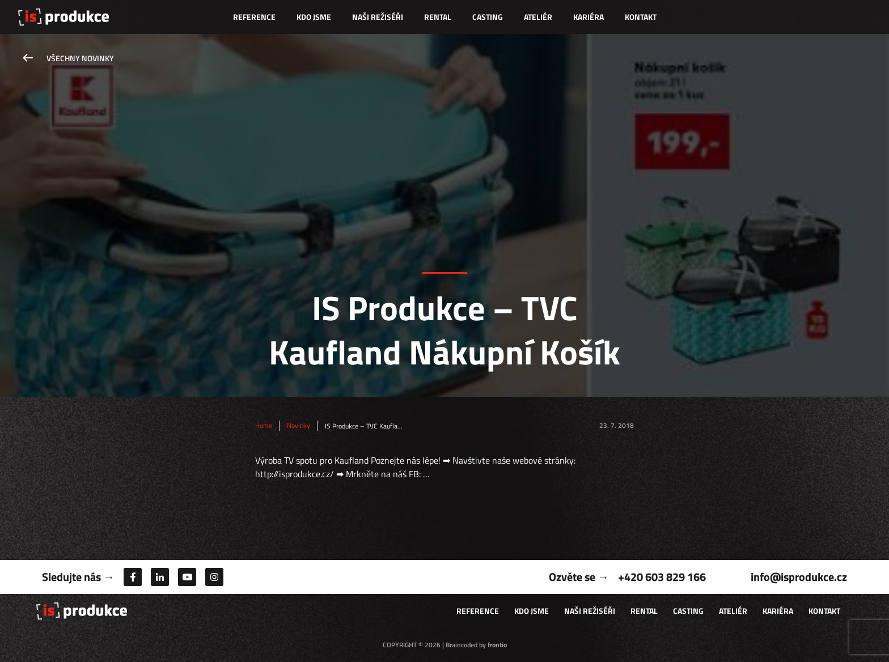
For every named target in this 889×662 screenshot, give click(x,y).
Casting (487, 17)
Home (263, 426)
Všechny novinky (80, 58)
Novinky (298, 426)
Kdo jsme (314, 17)
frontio (497, 644)
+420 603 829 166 (662, 576)
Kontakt (641, 17)
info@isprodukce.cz (799, 576)
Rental (437, 17)
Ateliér (538, 17)
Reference (254, 17)
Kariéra (588, 17)
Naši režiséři (377, 17)
